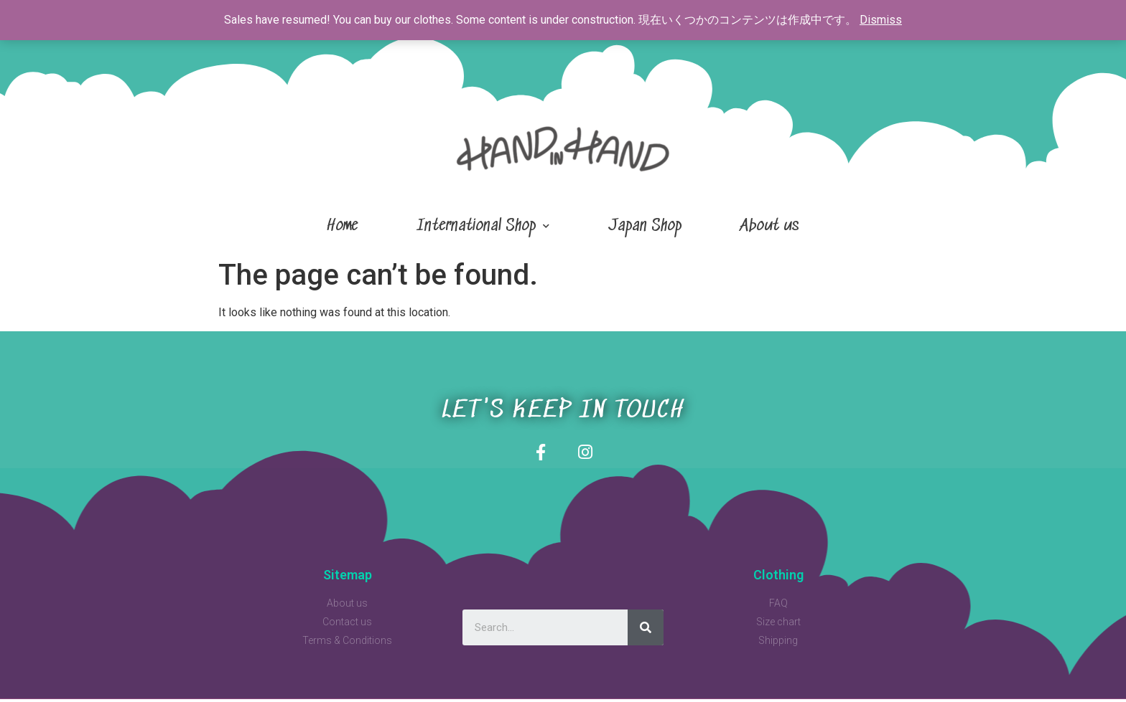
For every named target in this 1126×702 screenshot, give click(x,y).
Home (342, 226)
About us (769, 226)
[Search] (646, 630)
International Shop (483, 226)
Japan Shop (644, 226)
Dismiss (881, 20)
